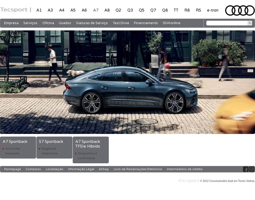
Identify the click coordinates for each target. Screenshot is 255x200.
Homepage (12, 169)
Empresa (11, 23)
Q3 (130, 10)
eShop (104, 169)
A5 (73, 10)
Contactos (33, 169)
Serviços (30, 23)
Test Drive (121, 23)
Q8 (165, 10)
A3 (50, 10)
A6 (84, 10)
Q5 (141, 10)
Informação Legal (81, 169)
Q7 (153, 10)
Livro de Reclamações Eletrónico (138, 169)
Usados (65, 23)
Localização (54, 169)
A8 (107, 10)
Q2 (118, 10)
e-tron (212, 10)
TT (176, 10)
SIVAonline (171, 23)
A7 (95, 10)
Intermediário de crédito (185, 169)
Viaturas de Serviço (92, 23)
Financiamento (146, 23)
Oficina (48, 23)
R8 (187, 10)
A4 (61, 10)
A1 (39, 10)
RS (198, 10)
